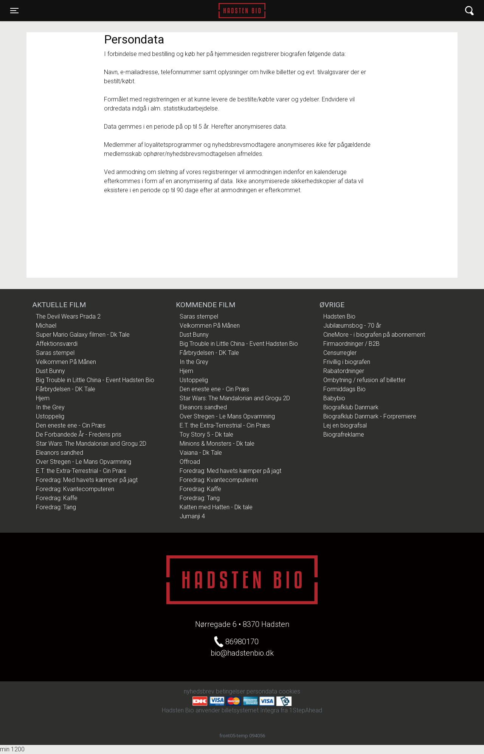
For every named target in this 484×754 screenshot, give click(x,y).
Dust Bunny (50, 371)
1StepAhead (305, 710)
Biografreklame (343, 434)
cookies (289, 691)
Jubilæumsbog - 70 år (352, 325)
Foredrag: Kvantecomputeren (75, 489)
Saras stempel (55, 352)
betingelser (230, 691)
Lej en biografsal (345, 425)
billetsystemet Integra (250, 710)
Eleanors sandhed (59, 452)
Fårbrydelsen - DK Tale (65, 389)
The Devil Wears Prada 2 (68, 316)
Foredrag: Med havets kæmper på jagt (87, 479)
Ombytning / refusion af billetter (364, 380)
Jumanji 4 (192, 516)
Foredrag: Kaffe (57, 498)
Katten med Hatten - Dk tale (216, 507)
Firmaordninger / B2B (351, 343)
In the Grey (50, 407)
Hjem (43, 398)
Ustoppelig (50, 416)
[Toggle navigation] (14, 10)
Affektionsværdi (57, 343)
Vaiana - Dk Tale (201, 452)
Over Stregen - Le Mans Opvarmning (83, 461)
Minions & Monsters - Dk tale (217, 443)
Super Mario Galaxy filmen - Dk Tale (83, 334)
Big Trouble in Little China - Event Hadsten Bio (95, 380)
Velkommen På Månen (66, 361)
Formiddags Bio (344, 389)
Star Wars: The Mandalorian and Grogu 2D (91, 443)
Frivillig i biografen (346, 361)
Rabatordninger (343, 371)
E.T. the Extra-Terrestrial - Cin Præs (81, 470)
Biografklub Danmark (351, 407)
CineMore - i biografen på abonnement (374, 334)
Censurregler (340, 352)
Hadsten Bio (242, 10)
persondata (262, 691)
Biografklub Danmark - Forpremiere (369, 416)
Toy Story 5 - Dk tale (206, 434)
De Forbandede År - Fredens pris (78, 434)
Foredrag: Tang (56, 507)
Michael (46, 325)
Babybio (334, 398)
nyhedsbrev (199, 691)
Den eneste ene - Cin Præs (70, 425)
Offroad (190, 461)
